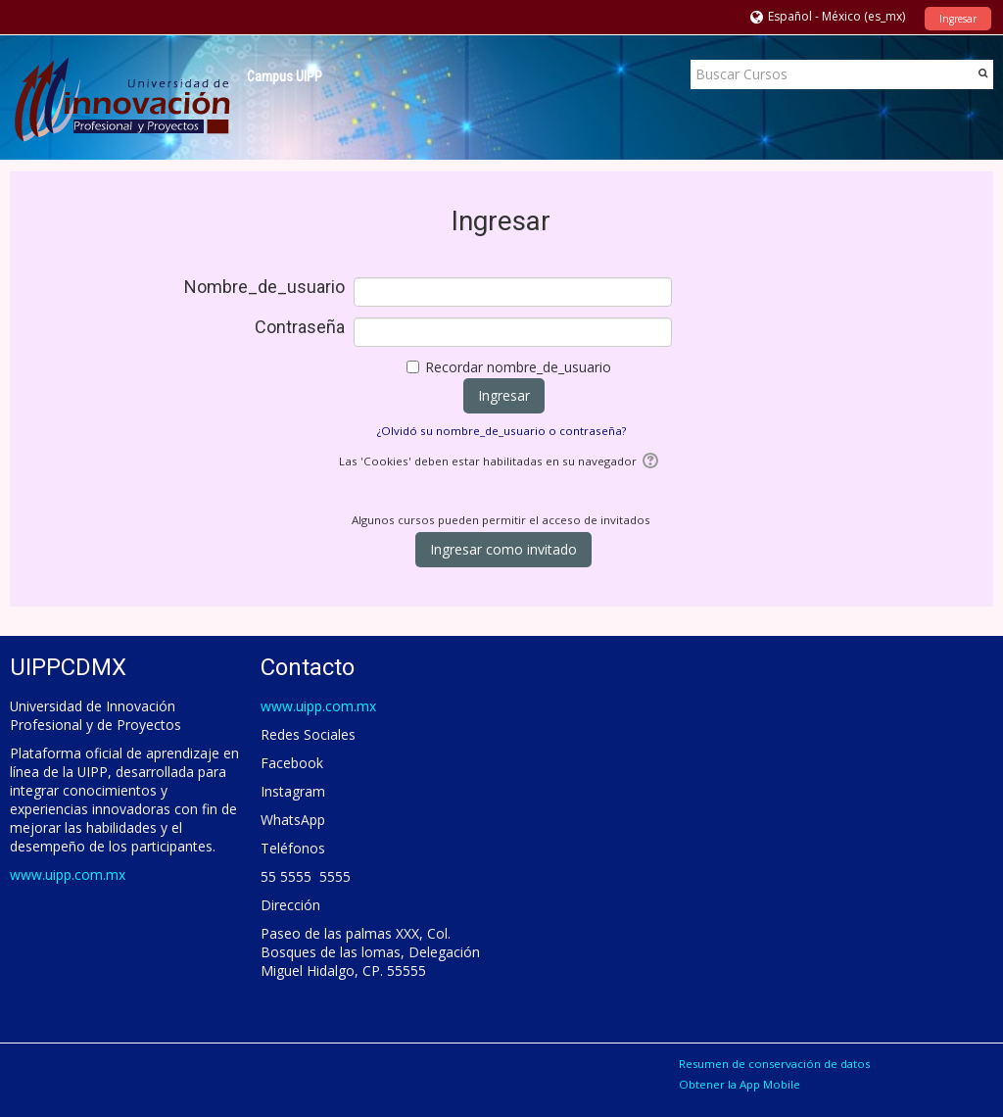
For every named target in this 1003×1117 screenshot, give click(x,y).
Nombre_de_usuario (264, 287)
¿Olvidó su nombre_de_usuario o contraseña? (501, 430)
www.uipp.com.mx (67, 874)
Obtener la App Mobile (739, 1084)
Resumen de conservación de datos (774, 1063)
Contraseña (300, 327)
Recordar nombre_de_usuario (518, 367)
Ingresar (958, 18)
